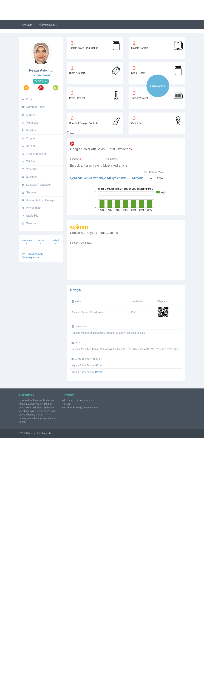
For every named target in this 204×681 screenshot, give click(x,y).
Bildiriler (28, 130)
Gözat (98, 365)
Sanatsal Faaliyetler (36, 184)
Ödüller (28, 161)
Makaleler (29, 122)
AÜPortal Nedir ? (48, 24)
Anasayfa (27, 24)
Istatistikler (30, 215)
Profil (26, 99)
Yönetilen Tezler (33, 153)
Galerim (28, 223)
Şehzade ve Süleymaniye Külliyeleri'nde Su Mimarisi (107, 178)
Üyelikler (29, 176)
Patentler (29, 169)
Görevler (29, 192)
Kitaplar (28, 114)
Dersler (28, 146)
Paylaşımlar (31, 207)
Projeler (28, 138)
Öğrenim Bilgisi (33, 106)
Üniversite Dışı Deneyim (38, 200)
